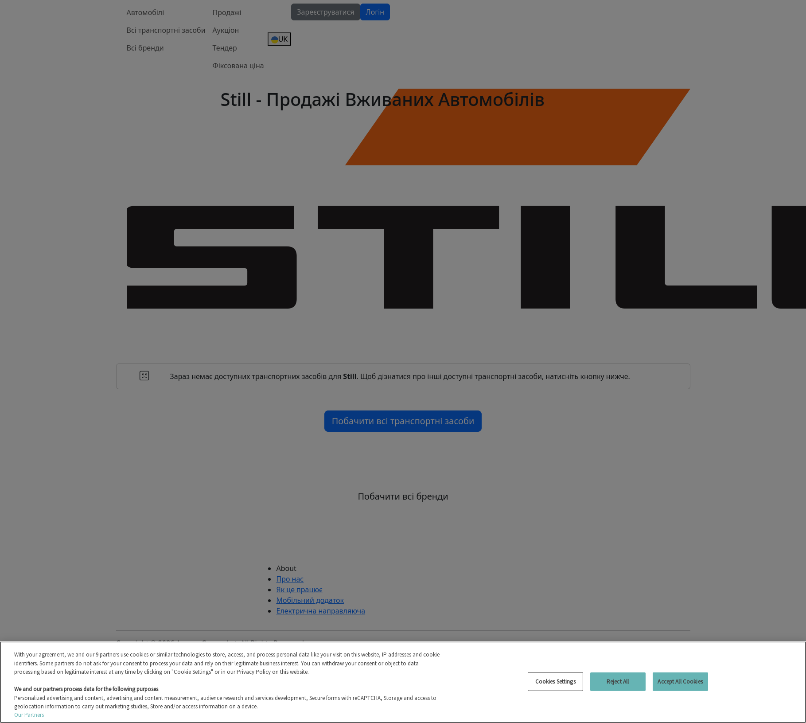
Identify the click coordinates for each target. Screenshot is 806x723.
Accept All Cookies (680, 681)
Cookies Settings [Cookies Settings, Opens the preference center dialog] (555, 681)
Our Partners (29, 715)
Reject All (618, 681)
